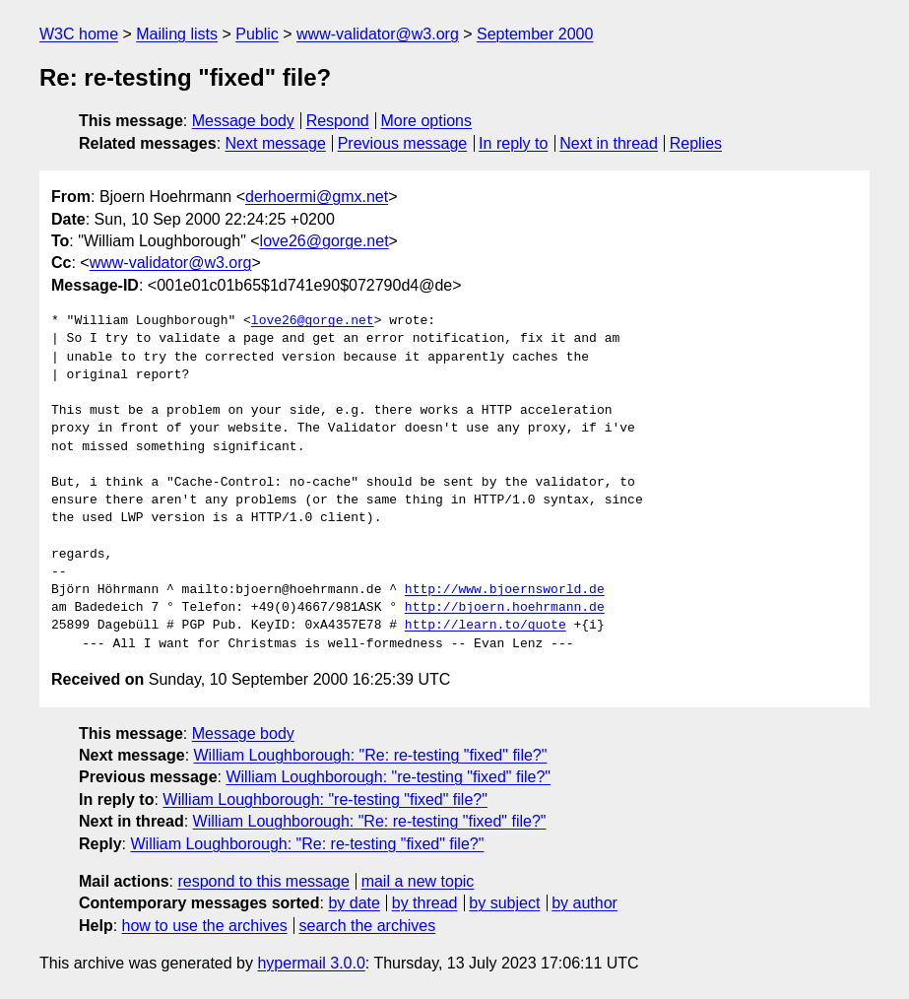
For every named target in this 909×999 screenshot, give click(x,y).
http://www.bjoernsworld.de (505, 590)
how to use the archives (205, 925)
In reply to (513, 143)
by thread (425, 903)
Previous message (403, 143)
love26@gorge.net (324, 241)
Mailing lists (177, 34)
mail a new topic (418, 881)
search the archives (367, 925)
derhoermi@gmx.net (316, 196)
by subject (504, 903)
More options (427, 120)
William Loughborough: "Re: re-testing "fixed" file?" (371, 755)
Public (257, 34)
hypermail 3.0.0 (310, 963)
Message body (243, 120)
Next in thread (608, 143)
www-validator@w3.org (377, 34)
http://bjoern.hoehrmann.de (505, 608)
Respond (337, 120)
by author (584, 903)
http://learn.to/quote (485, 625)
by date (353, 903)
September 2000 (535, 34)
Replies (696, 143)
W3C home (78, 34)
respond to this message (263, 881)
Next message (276, 143)
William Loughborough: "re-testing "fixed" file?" (388, 776)
